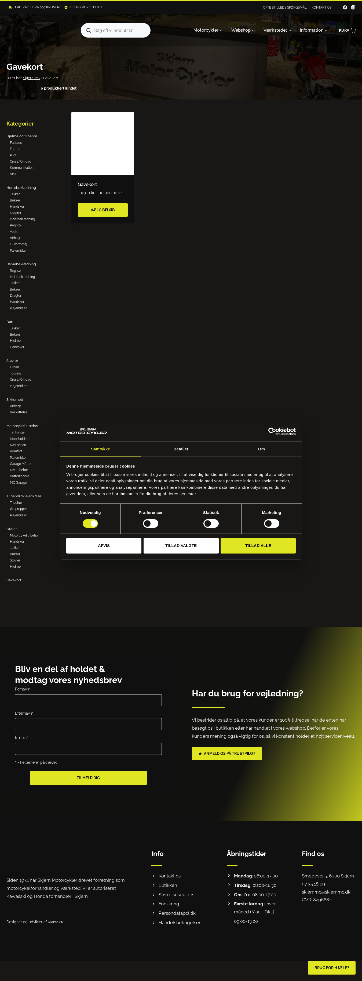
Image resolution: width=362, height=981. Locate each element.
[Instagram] (353, 7)
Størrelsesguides (176, 894)
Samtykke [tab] (100, 449)
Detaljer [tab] (181, 449)
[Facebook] (345, 7)
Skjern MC (31, 78)
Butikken (168, 885)
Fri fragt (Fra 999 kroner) (37, 7)
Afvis (104, 546)
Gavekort (87, 184)
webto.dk (56, 922)
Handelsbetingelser (179, 922)
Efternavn (24, 713)
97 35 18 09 (313, 884)
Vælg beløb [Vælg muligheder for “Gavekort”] (103, 210)
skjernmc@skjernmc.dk (326, 892)
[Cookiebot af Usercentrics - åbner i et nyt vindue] (272, 431)
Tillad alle (258, 546)
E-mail (21, 737)
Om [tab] (261, 449)
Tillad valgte (181, 546)
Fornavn (22, 689)
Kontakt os (321, 7)
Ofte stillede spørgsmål (285, 7)
